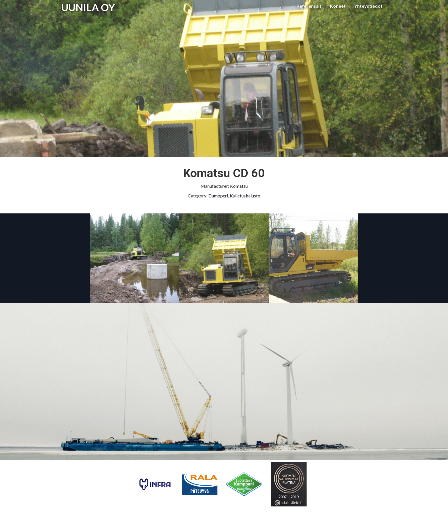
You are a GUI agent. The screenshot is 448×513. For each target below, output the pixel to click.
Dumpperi (218, 195)
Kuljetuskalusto (245, 195)
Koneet (338, 6)
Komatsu (239, 186)
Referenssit (309, 6)
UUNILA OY (88, 7)
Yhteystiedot (368, 6)
